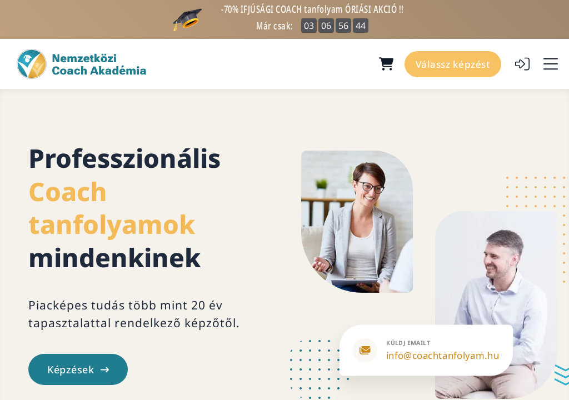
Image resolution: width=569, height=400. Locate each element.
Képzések (78, 369)
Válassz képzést (453, 64)
